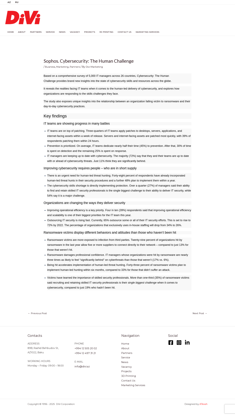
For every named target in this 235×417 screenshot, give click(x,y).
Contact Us (121, 32)
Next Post (199, 313)
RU (16, 2)
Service (49, 32)
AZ (9, 2)
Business (50, 66)
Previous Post (37, 313)
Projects (87, 32)
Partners (35, 32)
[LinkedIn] (187, 342)
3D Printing (104, 32)
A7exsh (203, 404)
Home (10, 32)
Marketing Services (144, 32)
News (60, 32)
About (21, 32)
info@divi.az (81, 365)
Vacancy (73, 32)
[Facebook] (170, 342)
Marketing (62, 66)
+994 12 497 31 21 (84, 352)
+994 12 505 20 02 (85, 348)
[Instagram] (179, 342)
